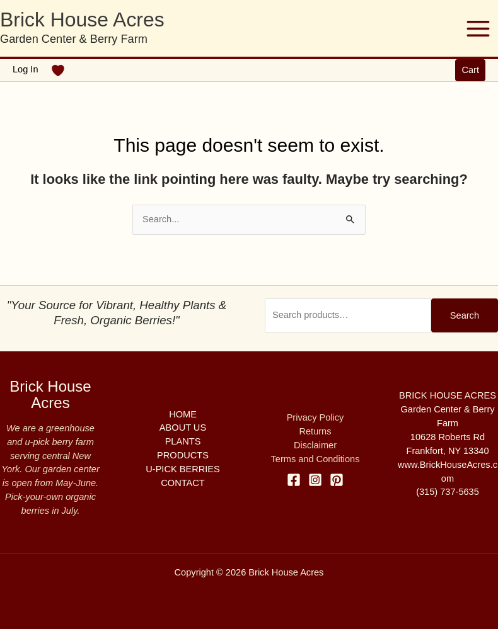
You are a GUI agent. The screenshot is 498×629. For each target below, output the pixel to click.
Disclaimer (315, 445)
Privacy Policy (315, 417)
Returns (315, 431)
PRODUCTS (183, 455)
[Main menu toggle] (478, 28)
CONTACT (182, 483)
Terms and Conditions (315, 459)
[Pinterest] (337, 480)
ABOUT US (182, 427)
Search (464, 315)
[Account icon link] (25, 70)
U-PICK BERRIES (182, 469)
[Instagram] (315, 480)
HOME (183, 414)
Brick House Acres (82, 19)
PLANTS (183, 441)
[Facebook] (294, 480)
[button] (470, 70)
